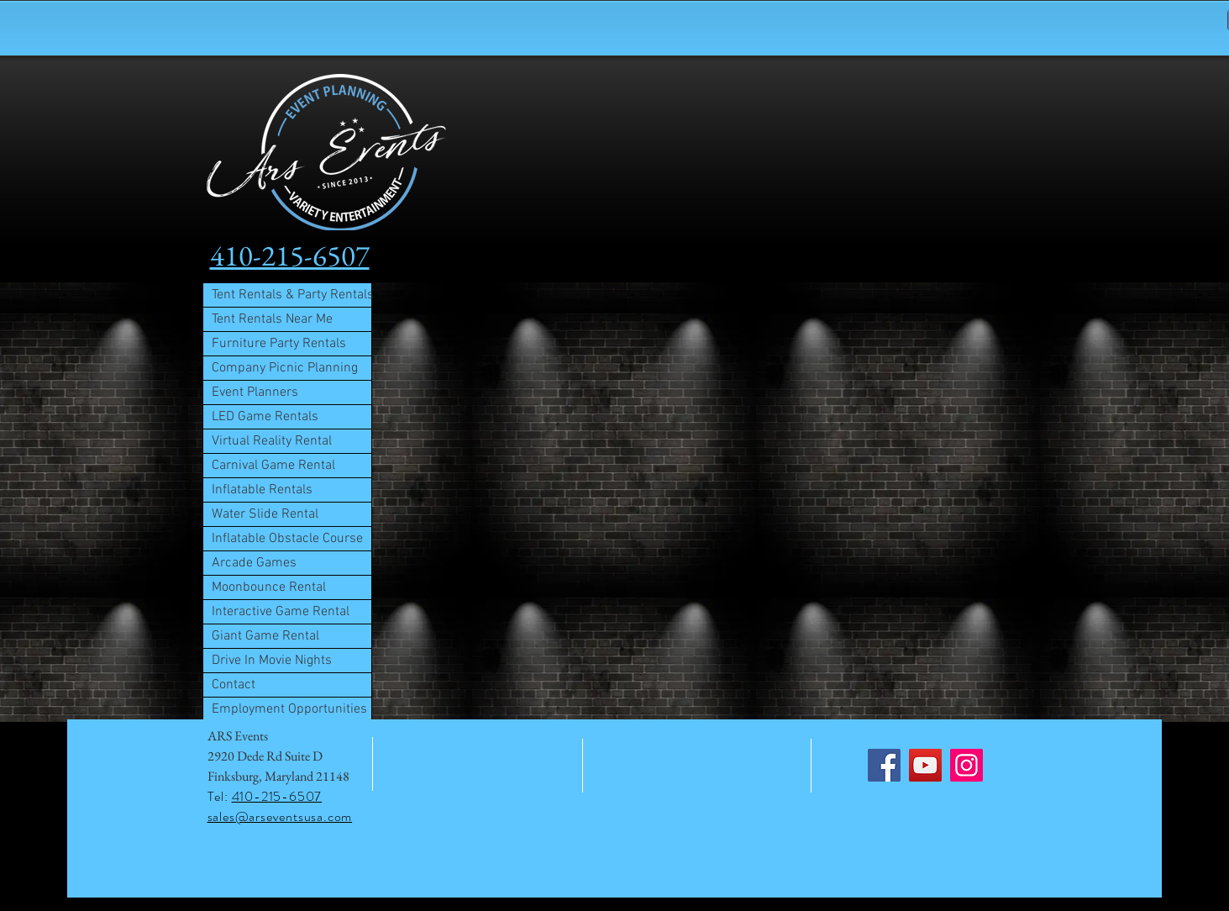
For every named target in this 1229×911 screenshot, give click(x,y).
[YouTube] (925, 765)
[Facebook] (884, 765)
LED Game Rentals (265, 416)
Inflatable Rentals (262, 490)
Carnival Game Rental (273, 465)
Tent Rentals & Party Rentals (291, 295)
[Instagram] (966, 765)
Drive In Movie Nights (272, 660)
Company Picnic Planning (285, 368)
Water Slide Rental (265, 514)
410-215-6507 (277, 796)
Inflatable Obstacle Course (287, 538)
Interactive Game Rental (280, 611)
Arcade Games (254, 563)
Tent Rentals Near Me (272, 319)
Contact (233, 685)
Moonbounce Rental (269, 587)
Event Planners (255, 392)
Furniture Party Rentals (279, 343)
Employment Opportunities (289, 709)
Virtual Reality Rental (272, 441)
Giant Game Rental (265, 636)
